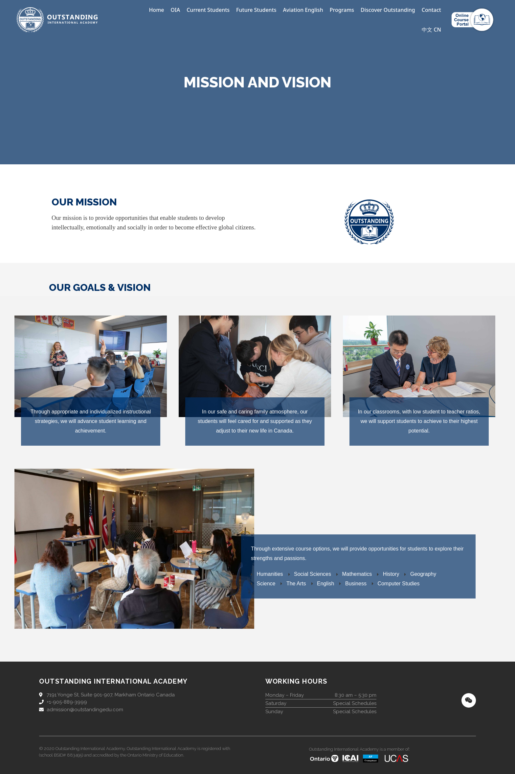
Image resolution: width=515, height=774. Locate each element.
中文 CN (431, 29)
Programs (342, 9)
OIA (175, 9)
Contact (431, 9)
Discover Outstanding (388, 9)
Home (156, 9)
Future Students (256, 9)
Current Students (208, 9)
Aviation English (303, 9)
